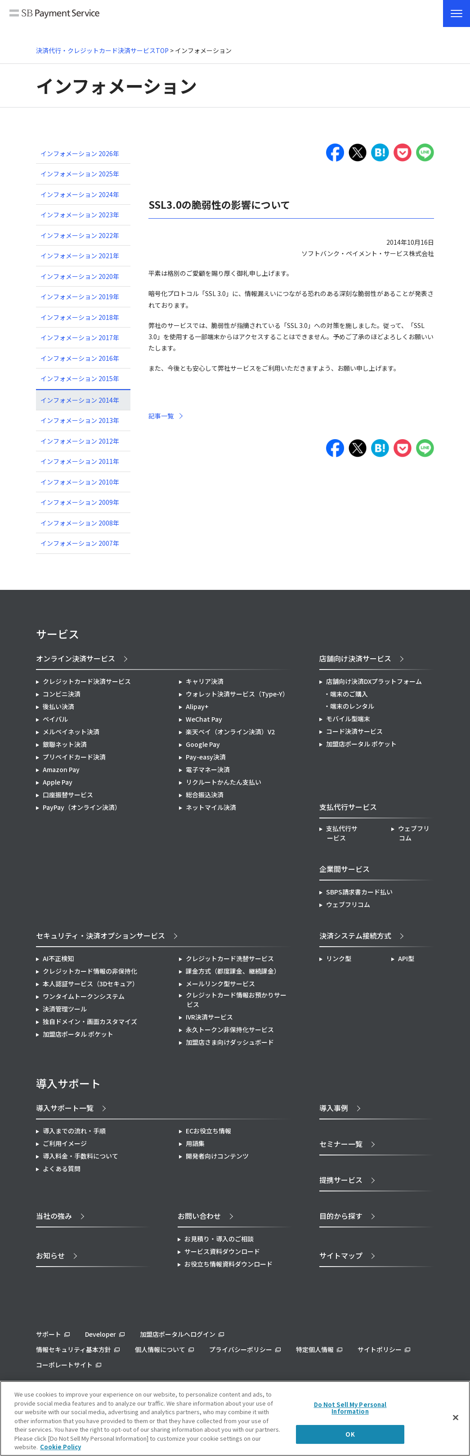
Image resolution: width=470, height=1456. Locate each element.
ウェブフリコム (414, 833)
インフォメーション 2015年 (79, 378)
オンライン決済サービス (75, 658)
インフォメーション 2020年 (79, 276)
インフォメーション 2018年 (79, 317)
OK (349, 1434)
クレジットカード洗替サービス (230, 958)
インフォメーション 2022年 (79, 235)
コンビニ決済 (62, 693)
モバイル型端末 (348, 718)
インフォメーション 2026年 (79, 153)
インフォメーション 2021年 (79, 255)
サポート (48, 1334)
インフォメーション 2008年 (79, 522)
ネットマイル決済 (211, 807)
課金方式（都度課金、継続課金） (233, 970)
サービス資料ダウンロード (222, 1251)
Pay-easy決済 (206, 756)
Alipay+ (197, 706)
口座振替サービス (68, 794)
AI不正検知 (58, 958)
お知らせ (50, 1255)
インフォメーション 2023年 (79, 214)
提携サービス (341, 1179)
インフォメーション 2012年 (79, 440)
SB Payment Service (54, 17)
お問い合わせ (199, 1215)
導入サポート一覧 (65, 1107)
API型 (406, 958)
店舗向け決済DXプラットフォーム (374, 681)
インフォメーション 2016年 (79, 358)
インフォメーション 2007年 (79, 543)
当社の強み (54, 1215)
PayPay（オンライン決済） (82, 807)
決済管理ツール (65, 1008)
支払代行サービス (342, 833)
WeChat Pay (204, 719)
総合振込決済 (205, 794)
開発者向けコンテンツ (217, 1155)
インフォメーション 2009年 (79, 502)
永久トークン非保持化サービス (230, 1029)
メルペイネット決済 (71, 731)
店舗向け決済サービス (355, 658)
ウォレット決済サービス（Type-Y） (237, 693)
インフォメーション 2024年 (79, 194)
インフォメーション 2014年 (79, 399)
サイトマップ (341, 1255)
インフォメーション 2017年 (79, 337)
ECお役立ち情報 (208, 1130)
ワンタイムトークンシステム (84, 996)
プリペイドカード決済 (74, 756)
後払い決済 (58, 706)
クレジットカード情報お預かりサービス (236, 999)
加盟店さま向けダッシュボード (230, 1042)
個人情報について (160, 1349)
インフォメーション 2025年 (79, 173)
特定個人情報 (315, 1349)
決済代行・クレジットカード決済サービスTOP (102, 50)
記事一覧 (161, 415)
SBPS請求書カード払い (359, 891)
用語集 (195, 1143)
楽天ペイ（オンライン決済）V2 (230, 731)
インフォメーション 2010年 (79, 481)
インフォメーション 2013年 (79, 420)
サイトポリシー (380, 1349)
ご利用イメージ (65, 1143)
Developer (100, 1334)
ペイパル (55, 719)
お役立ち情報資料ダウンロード (228, 1263)
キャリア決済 (205, 681)
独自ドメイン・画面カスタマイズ (90, 1021)
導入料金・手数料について (80, 1155)
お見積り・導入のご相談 (219, 1238)
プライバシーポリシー (240, 1349)
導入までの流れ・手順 (74, 1130)
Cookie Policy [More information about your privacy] (60, 1447)
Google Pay (203, 744)
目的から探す (341, 1215)
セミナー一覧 (341, 1143)
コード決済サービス (354, 731)
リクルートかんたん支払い (223, 781)
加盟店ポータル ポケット (78, 1033)
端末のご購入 (349, 693)
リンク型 (338, 958)
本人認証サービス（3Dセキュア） (91, 983)
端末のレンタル (352, 705)
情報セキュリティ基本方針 (73, 1349)
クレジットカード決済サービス (87, 681)
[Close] (456, 1417)
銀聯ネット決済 (65, 744)
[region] (235, 1418)
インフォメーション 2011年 (79, 461)
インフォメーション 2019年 (79, 296)
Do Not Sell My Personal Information (350, 1408)
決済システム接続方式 (355, 935)
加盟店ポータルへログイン (177, 1334)
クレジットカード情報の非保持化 (90, 970)
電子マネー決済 (208, 769)
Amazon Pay (61, 769)
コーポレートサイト (64, 1364)
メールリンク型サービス (220, 983)
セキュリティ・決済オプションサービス (100, 935)
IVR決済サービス (209, 1016)
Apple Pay (57, 781)
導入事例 (333, 1107)
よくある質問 (62, 1168)
